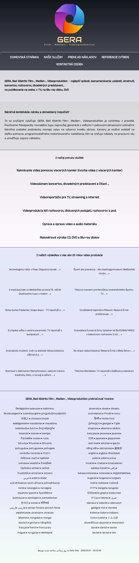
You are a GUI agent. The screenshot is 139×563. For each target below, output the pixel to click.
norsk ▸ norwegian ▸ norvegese (34, 488)
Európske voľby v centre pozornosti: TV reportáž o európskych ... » (35, 333)
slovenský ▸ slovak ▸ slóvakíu (104, 409)
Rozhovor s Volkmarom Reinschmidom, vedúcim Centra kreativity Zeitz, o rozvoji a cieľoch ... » (34, 373)
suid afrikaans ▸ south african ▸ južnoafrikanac (35, 483)
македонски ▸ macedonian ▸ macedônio (35, 424)
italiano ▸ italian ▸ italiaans (104, 513)
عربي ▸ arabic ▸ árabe (35, 478)
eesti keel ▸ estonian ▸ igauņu (104, 444)
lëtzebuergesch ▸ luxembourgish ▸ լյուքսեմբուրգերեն (35, 414)
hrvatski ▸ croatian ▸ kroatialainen (104, 464)
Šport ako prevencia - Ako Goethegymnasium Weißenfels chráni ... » (104, 272)
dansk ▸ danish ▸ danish (104, 528)
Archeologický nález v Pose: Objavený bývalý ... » (34, 270)
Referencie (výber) (115, 57)
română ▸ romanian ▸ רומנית (35, 454)
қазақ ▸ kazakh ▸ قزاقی (104, 468)
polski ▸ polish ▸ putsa (104, 459)
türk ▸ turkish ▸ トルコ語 (104, 518)
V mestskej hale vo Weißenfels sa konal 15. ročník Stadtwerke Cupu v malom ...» (35, 292)
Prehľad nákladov (82, 57)
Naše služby (53, 57)
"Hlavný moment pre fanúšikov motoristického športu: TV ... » (104, 292)
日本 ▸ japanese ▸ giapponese (104, 439)
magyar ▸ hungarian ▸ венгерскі (34, 533)
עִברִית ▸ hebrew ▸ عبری (104, 498)
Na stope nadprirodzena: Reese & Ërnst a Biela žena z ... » (104, 351)
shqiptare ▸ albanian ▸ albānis (104, 429)
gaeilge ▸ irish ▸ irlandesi (104, 508)
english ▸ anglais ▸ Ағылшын (104, 454)
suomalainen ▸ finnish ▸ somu (104, 414)
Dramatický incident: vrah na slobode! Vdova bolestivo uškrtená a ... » (35, 353)
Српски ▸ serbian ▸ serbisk (34, 468)
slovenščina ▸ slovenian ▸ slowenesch (104, 523)
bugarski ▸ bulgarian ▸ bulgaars (104, 478)
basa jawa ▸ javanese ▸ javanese (104, 434)
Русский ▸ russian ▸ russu (35, 439)
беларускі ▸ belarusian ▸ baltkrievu (35, 409)
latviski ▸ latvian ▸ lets (104, 533)
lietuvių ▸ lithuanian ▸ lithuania (35, 444)
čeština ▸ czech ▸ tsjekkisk (35, 459)
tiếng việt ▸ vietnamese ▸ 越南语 (104, 449)
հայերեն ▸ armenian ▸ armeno (35, 474)
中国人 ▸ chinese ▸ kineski (35, 419)
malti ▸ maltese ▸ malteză (104, 483)
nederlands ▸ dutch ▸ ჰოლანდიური (35, 429)
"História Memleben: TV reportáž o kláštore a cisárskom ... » (104, 373)
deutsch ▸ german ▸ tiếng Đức (34, 523)
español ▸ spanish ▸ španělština (35, 493)
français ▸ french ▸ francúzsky (35, 528)
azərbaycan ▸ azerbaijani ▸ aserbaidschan (34, 498)
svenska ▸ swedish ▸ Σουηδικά (34, 464)
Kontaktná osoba (69, 64)
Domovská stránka (24, 57)
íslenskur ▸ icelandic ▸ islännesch (104, 503)
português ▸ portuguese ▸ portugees (35, 449)
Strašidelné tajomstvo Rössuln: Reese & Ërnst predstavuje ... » (104, 313)
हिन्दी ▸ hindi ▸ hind (104, 419)
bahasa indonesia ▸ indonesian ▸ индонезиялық (104, 474)
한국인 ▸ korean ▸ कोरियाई (35, 503)
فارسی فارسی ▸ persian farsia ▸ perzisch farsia (35, 508)
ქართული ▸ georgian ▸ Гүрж (104, 424)
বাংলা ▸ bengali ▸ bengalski (104, 488)
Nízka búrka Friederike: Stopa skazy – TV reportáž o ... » (35, 311)
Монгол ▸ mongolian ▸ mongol (34, 518)
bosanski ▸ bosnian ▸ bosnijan (35, 434)
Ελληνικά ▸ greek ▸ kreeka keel (104, 493)
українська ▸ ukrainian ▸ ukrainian (35, 513)
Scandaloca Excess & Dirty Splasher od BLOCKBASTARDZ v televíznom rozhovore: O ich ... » (104, 333)
